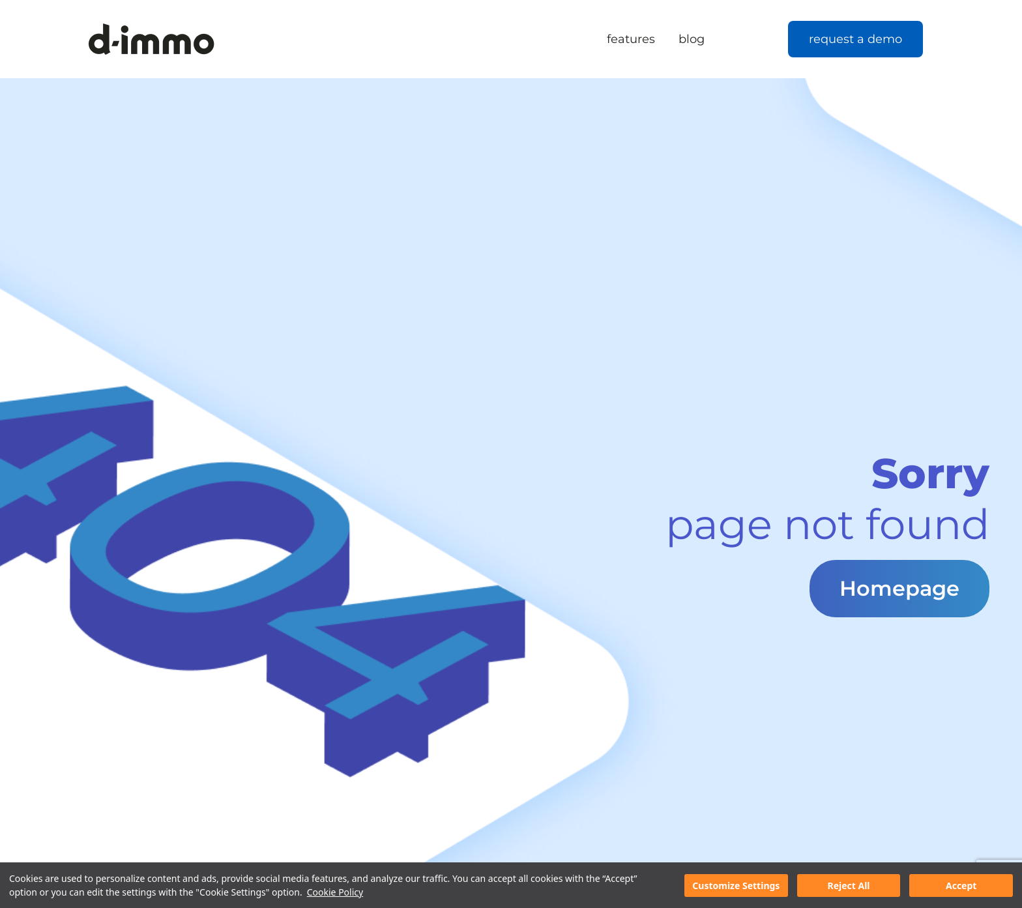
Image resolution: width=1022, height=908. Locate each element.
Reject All (848, 885)
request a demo (855, 39)
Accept (961, 885)
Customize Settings (736, 885)
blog (692, 39)
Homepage (899, 588)
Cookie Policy (335, 892)
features (631, 39)
